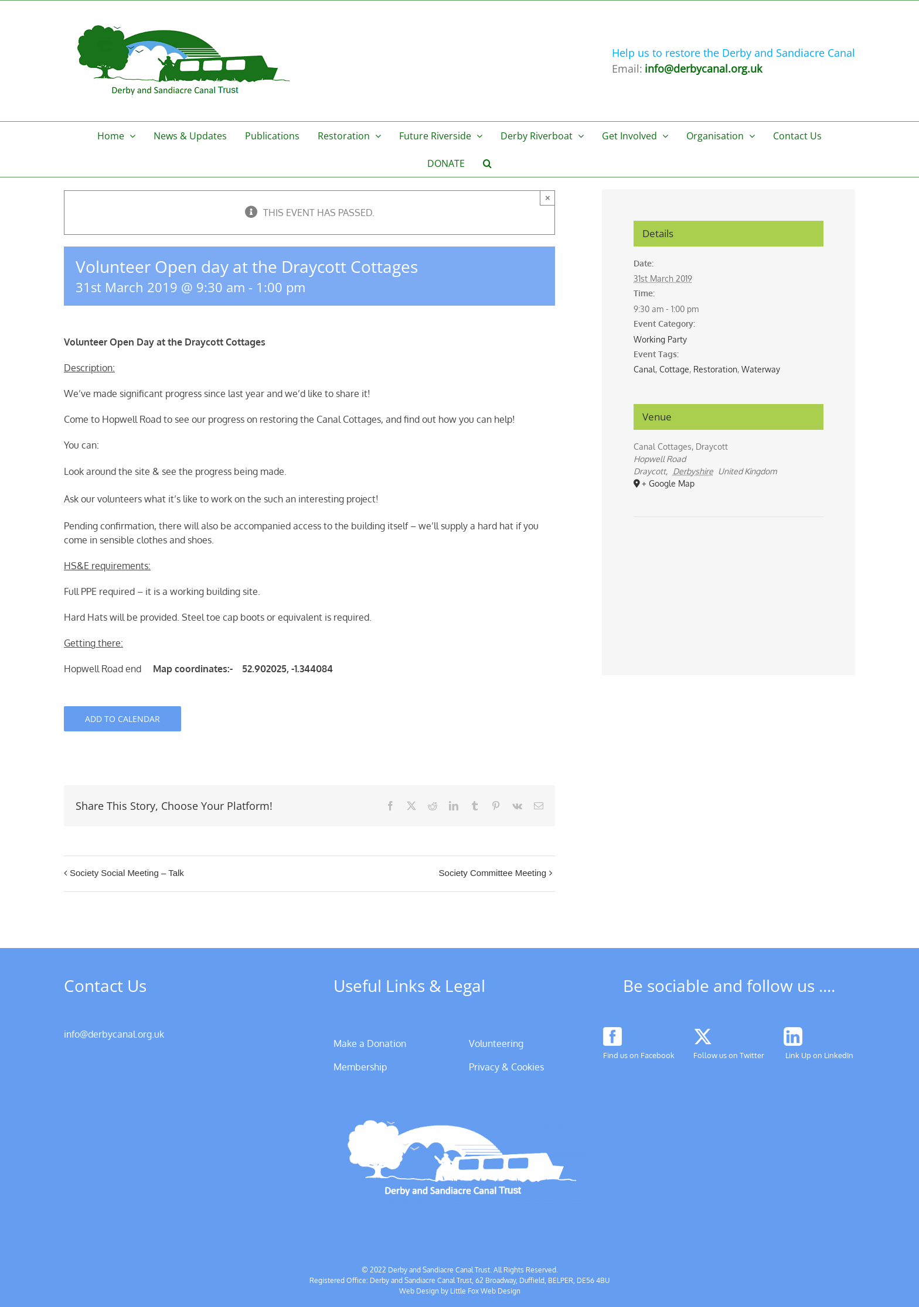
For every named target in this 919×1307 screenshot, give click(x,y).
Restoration (715, 369)
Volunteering (496, 1043)
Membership (360, 1067)
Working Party (660, 339)
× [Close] (547, 198)
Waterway (760, 369)
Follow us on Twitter (728, 1055)
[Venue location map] (728, 552)
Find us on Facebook (639, 1055)
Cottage (674, 369)
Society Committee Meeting (492, 873)
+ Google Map (668, 483)
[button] (487, 163)
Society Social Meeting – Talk (127, 873)
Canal (644, 369)
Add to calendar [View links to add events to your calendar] (122, 719)
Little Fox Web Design (485, 1291)
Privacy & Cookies (506, 1067)
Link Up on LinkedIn (819, 1055)
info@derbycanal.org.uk (114, 1034)
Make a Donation (369, 1043)
